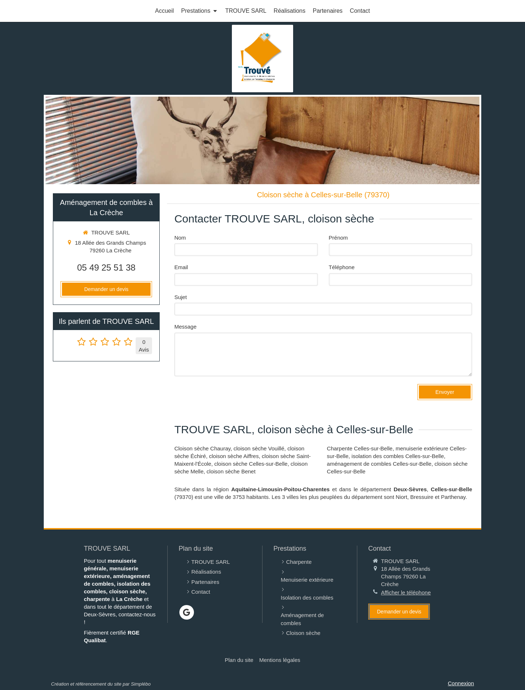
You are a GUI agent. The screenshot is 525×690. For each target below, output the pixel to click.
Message (185, 326)
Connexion (461, 683)
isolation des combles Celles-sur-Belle (397, 456)
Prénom (338, 237)
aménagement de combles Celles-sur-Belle (379, 464)
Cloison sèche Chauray (202, 448)
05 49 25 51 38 (106, 267)
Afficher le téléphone (406, 592)
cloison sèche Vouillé (259, 448)
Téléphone (342, 267)
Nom (180, 237)
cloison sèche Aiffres (233, 456)
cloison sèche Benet (231, 471)
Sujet (180, 297)
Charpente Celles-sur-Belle (360, 448)
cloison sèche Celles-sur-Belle (251, 464)
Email (181, 267)
